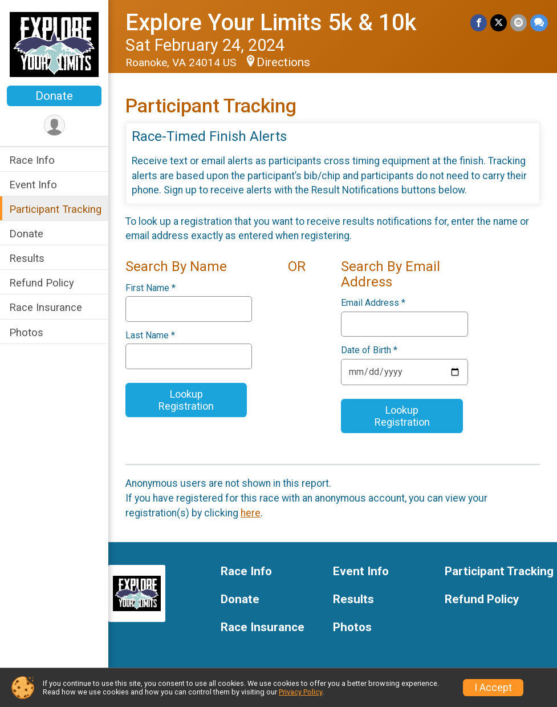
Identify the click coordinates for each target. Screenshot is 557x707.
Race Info (32, 160)
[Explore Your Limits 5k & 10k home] (54, 44)
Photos (26, 332)
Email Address (373, 303)
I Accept (493, 687)
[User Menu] (54, 125)
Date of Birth (369, 350)
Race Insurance (45, 307)
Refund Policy (41, 283)
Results (26, 258)
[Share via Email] (518, 22)
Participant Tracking (55, 209)
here (251, 513)
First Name (150, 288)
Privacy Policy (300, 692)
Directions (283, 62)
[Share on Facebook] (478, 22)
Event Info (33, 185)
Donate (54, 96)
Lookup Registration (186, 400)
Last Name (150, 335)
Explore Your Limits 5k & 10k (270, 22)
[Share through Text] (539, 22)
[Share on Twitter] (498, 22)
